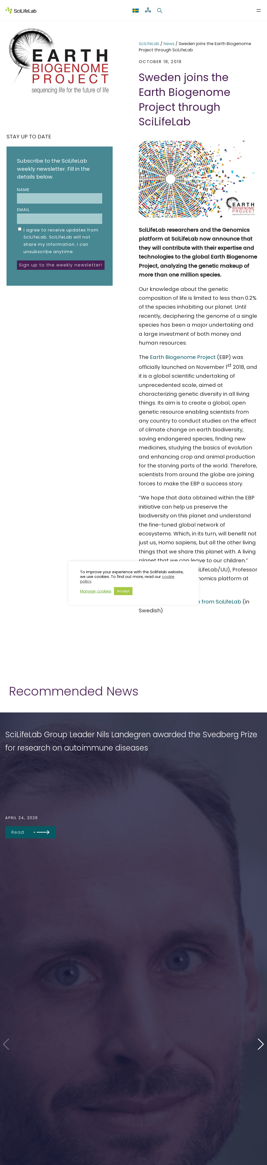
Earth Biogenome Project (183, 357)
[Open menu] (259, 10)
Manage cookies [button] (95, 591)
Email (59, 215)
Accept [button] (123, 591)
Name (59, 195)
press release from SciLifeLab (202, 601)
